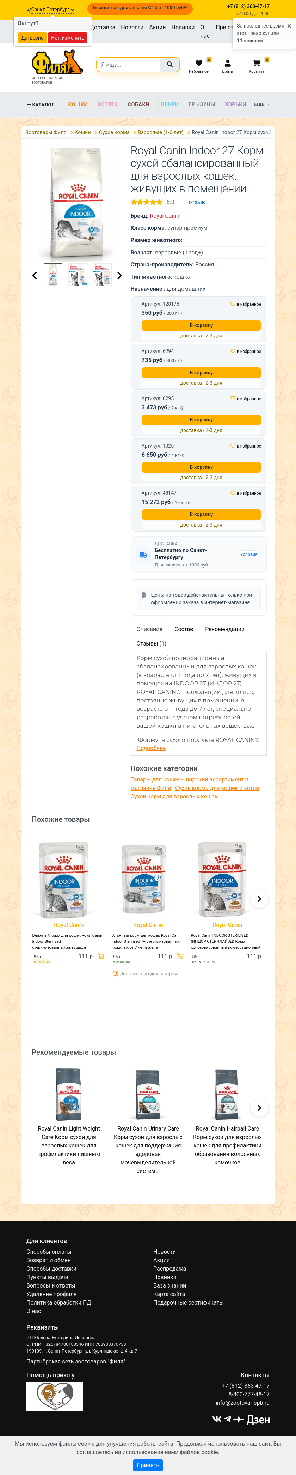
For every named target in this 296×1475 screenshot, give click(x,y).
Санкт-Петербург (52, 9)
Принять (148, 1465)
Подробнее (151, 748)
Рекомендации (225, 629)
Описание (150, 629)
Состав (183, 629)
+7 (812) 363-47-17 (246, 1386)
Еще (260, 104)
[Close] (289, 26)
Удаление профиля (51, 1294)
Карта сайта (169, 1294)
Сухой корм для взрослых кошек (174, 796)
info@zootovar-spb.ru (243, 1402)
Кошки (78, 104)
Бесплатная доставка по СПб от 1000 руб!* (140, 7)
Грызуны (202, 104)
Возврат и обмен (48, 1260)
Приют (224, 27)
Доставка (102, 27)
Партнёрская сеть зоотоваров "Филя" (75, 1361)
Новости (132, 27)
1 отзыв (194, 202)
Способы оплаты (49, 1251)
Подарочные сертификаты (188, 1302)
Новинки (183, 27)
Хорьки (235, 104)
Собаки (138, 104)
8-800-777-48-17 (249, 1394)
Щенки (169, 104)
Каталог (40, 104)
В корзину (201, 325)
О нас (205, 31)
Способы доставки (51, 1268)
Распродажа (169, 1268)
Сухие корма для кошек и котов (217, 788)
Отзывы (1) (152, 643)
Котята (108, 104)
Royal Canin (164, 215)
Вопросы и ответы (50, 1285)
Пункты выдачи (47, 1277)
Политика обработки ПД (58, 1302)
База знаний (169, 1285)
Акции (157, 27)
